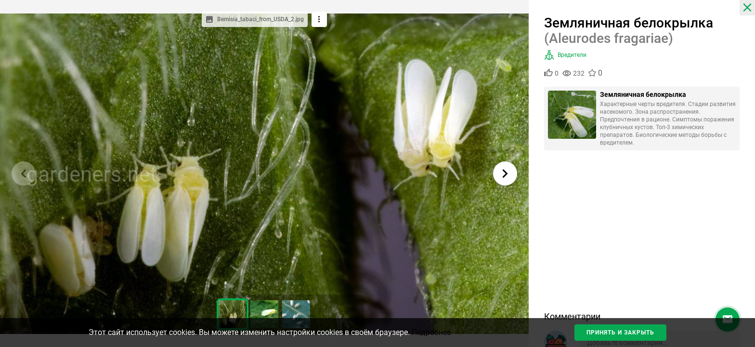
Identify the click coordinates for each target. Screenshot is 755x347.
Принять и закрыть (620, 332)
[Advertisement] (642, 234)
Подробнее (431, 332)
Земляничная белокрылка (643, 94)
